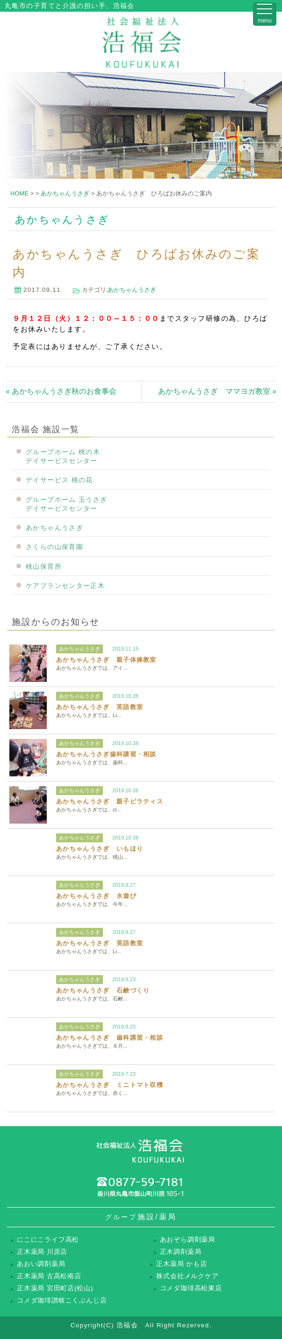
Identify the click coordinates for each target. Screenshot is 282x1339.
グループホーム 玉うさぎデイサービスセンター (66, 504)
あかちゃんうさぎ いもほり (99, 848)
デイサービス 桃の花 (59, 480)
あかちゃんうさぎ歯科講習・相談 (106, 754)
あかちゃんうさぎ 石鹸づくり (103, 990)
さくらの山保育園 (54, 546)
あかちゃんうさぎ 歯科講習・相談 (109, 1037)
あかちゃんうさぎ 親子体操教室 (106, 659)
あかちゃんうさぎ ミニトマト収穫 (109, 1084)
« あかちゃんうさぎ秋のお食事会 (61, 391)
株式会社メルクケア (187, 1276)
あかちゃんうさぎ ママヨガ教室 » (217, 391)
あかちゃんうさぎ (132, 289)
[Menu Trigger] (264, 14)
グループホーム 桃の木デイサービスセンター (63, 456)
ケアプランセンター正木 (65, 585)
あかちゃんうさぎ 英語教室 (99, 706)
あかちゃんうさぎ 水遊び (96, 895)
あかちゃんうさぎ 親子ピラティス (109, 801)
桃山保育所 (44, 566)
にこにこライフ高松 (48, 1239)
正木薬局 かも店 (181, 1263)
